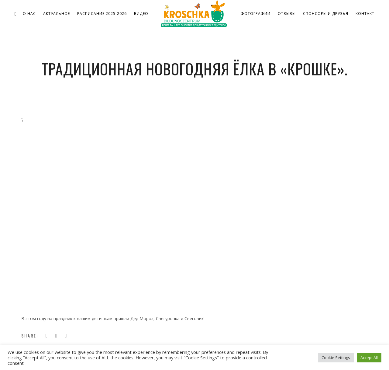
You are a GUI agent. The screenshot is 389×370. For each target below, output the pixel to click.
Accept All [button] (369, 357)
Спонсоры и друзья (325, 13)
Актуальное (56, 13)
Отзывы (287, 13)
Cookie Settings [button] (336, 357)
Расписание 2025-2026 (102, 13)
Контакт (365, 13)
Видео (141, 13)
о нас (29, 13)
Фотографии (255, 13)
